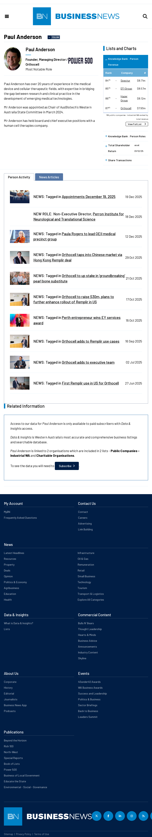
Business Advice (87, 640)
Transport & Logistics (91, 593)
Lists (7, 629)
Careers (82, 517)
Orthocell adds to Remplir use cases (90, 341)
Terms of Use (41, 834)
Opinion (8, 576)
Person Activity (19, 177)
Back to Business (88, 711)
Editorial (9, 693)
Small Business (86, 576)
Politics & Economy (15, 582)
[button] (145, 16)
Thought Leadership (90, 629)
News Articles (49, 177)
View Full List (134, 124)
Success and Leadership (92, 693)
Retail (81, 570)
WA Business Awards (90, 687)
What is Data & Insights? (18, 623)
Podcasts (10, 711)
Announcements (87, 646)
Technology (84, 582)
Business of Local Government (22, 775)
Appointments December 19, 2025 (89, 196)
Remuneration (86, 564)
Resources (10, 558)
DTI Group (126, 88)
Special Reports (13, 758)
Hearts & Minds (87, 634)
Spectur (125, 80)
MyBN (7, 511)
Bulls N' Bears (86, 623)
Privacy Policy (23, 834)
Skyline (82, 658)
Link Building (85, 529)
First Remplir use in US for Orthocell (90, 383)
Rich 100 (8, 746)
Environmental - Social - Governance (25, 787)
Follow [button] (55, 37)
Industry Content (88, 652)
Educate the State (15, 781)
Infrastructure (86, 552)
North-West (11, 752)
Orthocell (126, 108)
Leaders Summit (88, 716)
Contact (83, 511)
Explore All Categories (91, 599)
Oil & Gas (83, 558)
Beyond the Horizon (15, 740)
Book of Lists (12, 763)
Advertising (85, 523)
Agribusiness (11, 588)
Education (10, 593)
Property (9, 564)
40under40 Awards (89, 681)
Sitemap (8, 834)
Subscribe (65, 466)
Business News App (15, 705)
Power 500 (10, 769)
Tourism (82, 588)
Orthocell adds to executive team (88, 362)
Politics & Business (89, 699)
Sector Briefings (87, 705)
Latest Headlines (14, 552)
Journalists (10, 699)
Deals (7, 570)
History (8, 687)
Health (8, 599)
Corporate (10, 681)
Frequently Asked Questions (20, 517)
